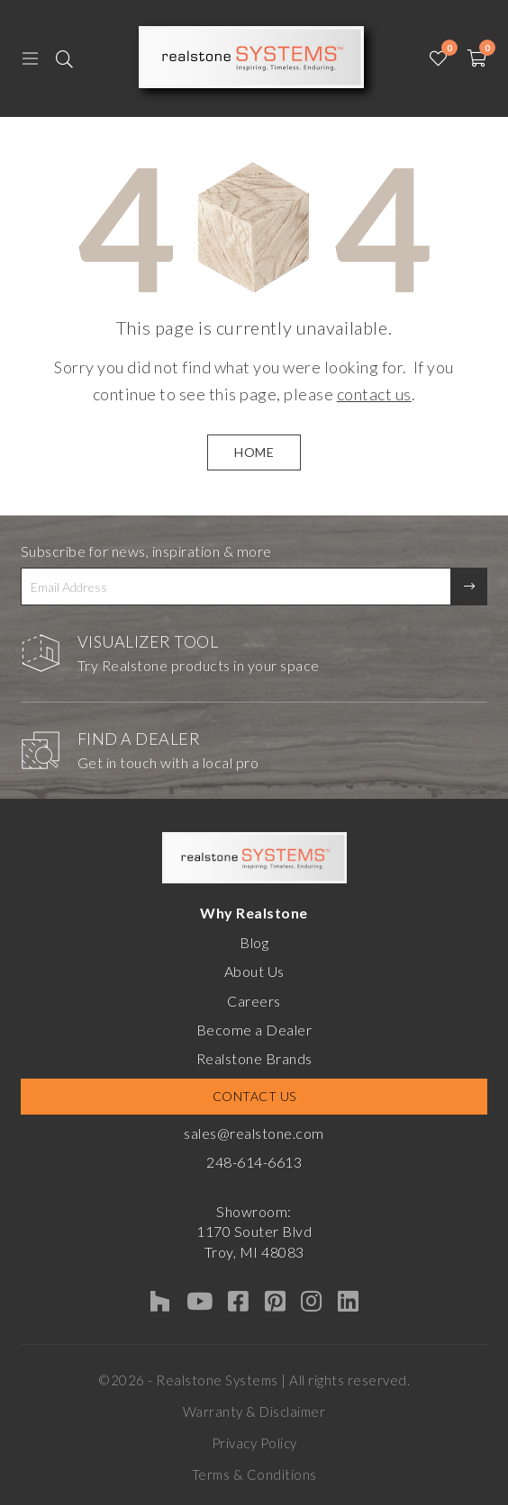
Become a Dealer (254, 1029)
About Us (254, 971)
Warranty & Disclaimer (254, 1411)
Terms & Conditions (254, 1474)
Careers (254, 1000)
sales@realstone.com (254, 1133)
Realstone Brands (254, 1058)
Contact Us (254, 1096)
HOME (254, 452)
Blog (254, 942)
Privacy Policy (254, 1443)
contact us (374, 394)
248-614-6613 (254, 1161)
